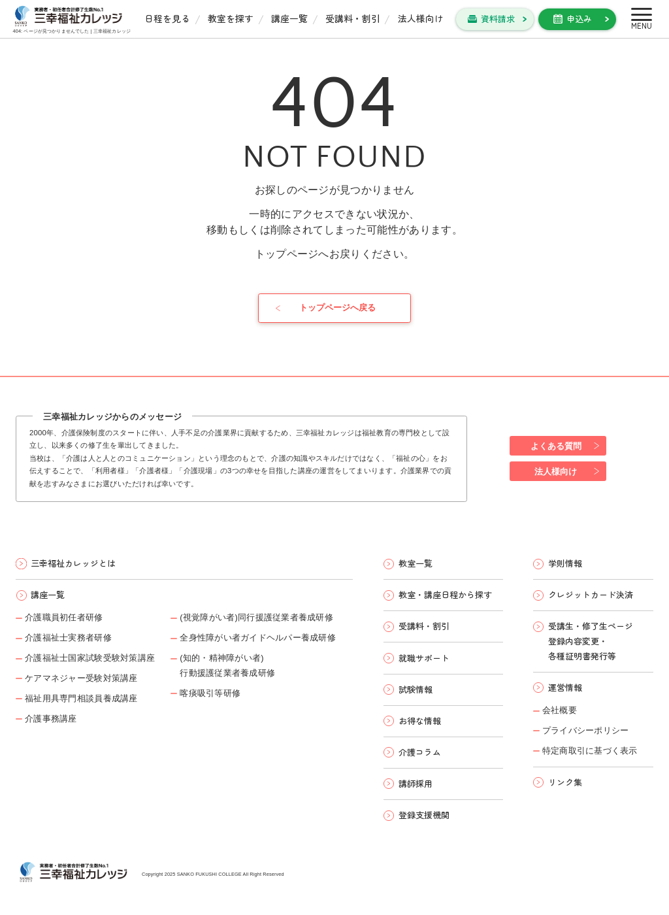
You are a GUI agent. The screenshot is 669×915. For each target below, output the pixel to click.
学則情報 (565, 563)
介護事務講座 (51, 719)
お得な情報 (420, 720)
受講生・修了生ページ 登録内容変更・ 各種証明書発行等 (590, 641)
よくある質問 (555, 446)
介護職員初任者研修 (64, 617)
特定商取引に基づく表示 (590, 751)
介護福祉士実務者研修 (68, 637)
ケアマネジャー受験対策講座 (81, 678)
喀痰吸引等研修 (210, 693)
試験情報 (415, 689)
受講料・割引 (352, 18)
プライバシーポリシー (585, 730)
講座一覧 (289, 18)
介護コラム (420, 752)
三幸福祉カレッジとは (73, 563)
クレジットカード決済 (590, 594)
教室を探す (230, 18)
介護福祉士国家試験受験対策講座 (90, 658)
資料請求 (498, 18)
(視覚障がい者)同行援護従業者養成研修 (256, 617)
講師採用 (415, 783)
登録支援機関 (424, 814)
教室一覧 (415, 563)
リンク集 (565, 782)
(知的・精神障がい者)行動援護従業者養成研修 (227, 665)
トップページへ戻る (337, 307)
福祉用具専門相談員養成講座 (81, 698)
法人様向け (421, 18)
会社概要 (559, 710)
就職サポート (424, 658)
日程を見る (167, 18)
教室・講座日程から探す (445, 594)
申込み (579, 18)
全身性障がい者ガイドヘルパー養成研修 (258, 637)
